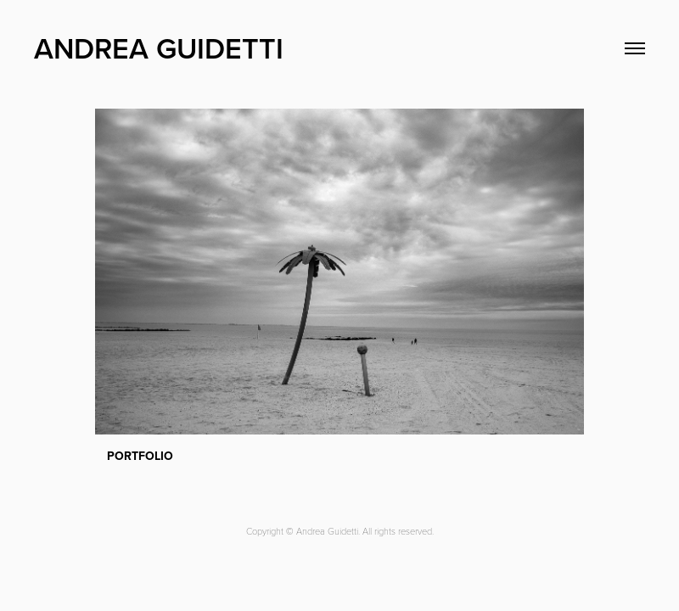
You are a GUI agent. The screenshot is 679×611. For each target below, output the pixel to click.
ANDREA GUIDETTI (158, 48)
